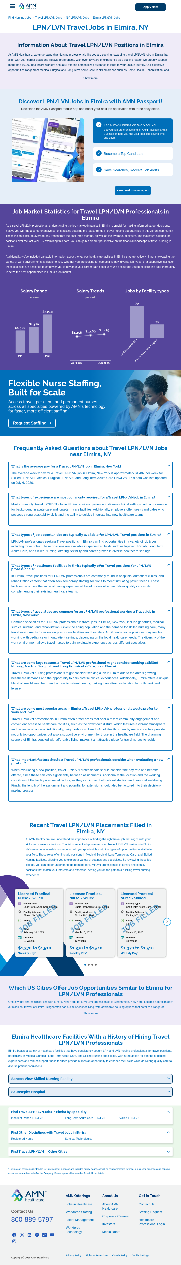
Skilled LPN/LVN (129, 1117)
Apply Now (149, 7)
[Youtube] (52, 1234)
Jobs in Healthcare (79, 1204)
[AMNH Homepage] (27, 6)
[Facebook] (14, 1234)
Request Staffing (30, 422)
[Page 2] (89, 964)
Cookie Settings (140, 1255)
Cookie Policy (119, 1255)
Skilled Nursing (45, 550)
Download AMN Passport (133, 190)
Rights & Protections (97, 1255)
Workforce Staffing (79, 1211)
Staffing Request (150, 1211)
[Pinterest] (37, 1234)
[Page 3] (92, 964)
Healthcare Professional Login (152, 1222)
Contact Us (146, 1204)
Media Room (111, 1231)
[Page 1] (85, 964)
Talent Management (80, 1219)
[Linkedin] (29, 1234)
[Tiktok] (45, 1234)
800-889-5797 (32, 1219)
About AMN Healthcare (110, 1206)
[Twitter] (22, 1234)
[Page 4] (96, 964)
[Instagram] (14, 1240)
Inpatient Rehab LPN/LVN (27, 1117)
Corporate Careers (115, 1216)
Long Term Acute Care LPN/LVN (85, 1117)
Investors (108, 1224)
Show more (90, 78)
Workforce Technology (74, 1229)
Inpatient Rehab (135, 546)
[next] (167, 921)
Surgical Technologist (78, 1138)
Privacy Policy (73, 1255)
